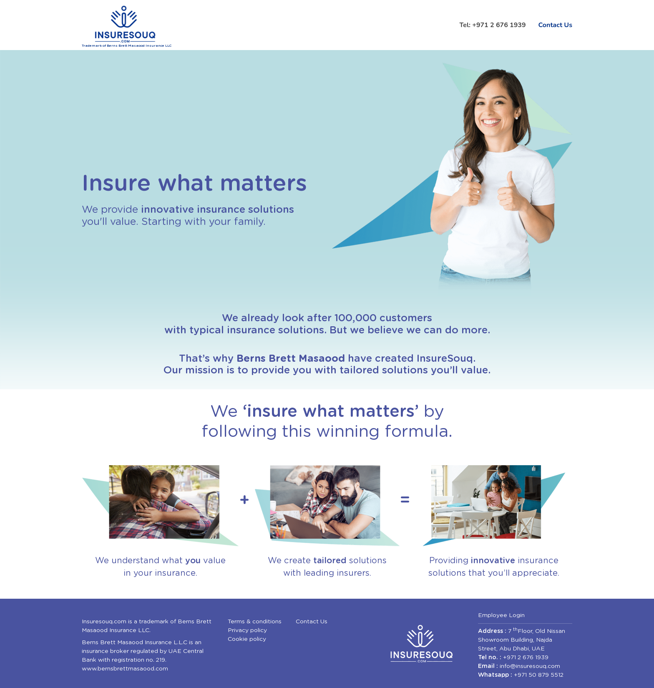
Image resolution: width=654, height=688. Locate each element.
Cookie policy (247, 639)
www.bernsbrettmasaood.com (125, 669)
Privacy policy (247, 630)
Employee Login (501, 615)
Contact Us (555, 25)
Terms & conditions (255, 622)
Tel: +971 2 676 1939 (493, 25)
